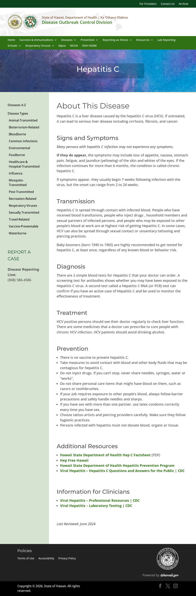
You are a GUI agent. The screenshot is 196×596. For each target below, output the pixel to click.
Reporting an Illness (115, 40)
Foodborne (17, 155)
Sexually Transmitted (24, 212)
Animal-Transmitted (23, 120)
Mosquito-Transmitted (18, 182)
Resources (142, 40)
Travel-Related (19, 219)
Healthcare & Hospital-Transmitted (24, 164)
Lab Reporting (167, 40)
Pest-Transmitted (21, 192)
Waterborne (17, 233)
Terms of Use (25, 558)
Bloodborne (17, 134)
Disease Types (18, 113)
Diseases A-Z (17, 105)
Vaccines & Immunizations (36, 40)
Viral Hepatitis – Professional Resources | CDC (100, 500)
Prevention (88, 40)
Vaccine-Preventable (23, 226)
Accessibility (46, 558)
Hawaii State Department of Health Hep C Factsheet (105, 455)
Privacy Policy (67, 558)
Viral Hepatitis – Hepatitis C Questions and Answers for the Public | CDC (122, 470)
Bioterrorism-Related (24, 127)
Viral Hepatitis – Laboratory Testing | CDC (96, 505)
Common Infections (23, 141)
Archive (183, 4)
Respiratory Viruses (38, 45)
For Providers (148, 4)
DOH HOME (89, 45)
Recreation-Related (22, 199)
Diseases (67, 40)
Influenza (15, 173)
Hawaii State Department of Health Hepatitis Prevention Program (117, 465)
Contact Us (168, 4)
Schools (12, 45)
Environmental (19, 148)
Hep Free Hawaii (74, 460)
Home (11, 40)
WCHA (74, 45)
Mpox (62, 45)
